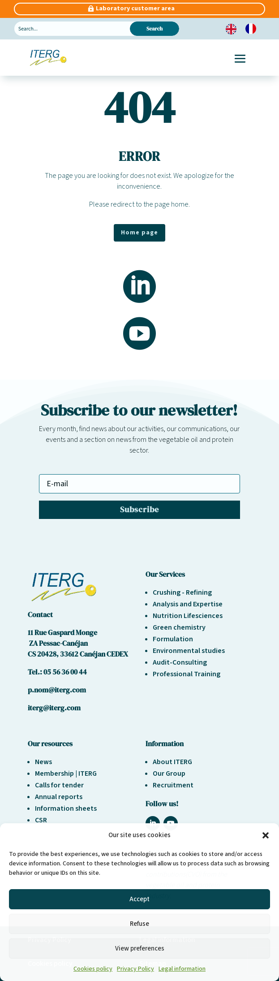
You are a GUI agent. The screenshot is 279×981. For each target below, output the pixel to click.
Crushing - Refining (182, 592)
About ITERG (172, 762)
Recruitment (173, 785)
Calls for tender (59, 785)
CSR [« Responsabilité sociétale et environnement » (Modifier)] (41, 820)
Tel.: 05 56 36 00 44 (57, 672)
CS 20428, (44, 654)
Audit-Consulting (180, 662)
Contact (40, 614)
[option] (253, 28)
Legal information (182, 968)
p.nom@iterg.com (57, 690)
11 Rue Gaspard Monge (62, 632)
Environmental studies (189, 651)
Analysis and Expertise (188, 604)
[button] (265, 835)
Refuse (139, 924)
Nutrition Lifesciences (188, 616)
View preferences (139, 948)
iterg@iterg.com (54, 708)
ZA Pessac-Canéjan (58, 643)
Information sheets (66, 808)
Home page (139, 232)
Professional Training (186, 674)
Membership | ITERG (66, 773)
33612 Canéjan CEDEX (94, 654)
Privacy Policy (135, 968)
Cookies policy (92, 968)
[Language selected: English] (245, 28)
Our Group (169, 773)
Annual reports (58, 797)
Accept (139, 899)
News (43, 762)
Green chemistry (179, 627)
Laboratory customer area (135, 8)
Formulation (173, 639)
